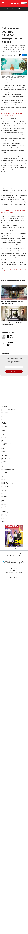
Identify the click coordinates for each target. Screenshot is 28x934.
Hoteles (18, 268)
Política (20, 8)
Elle (2, 447)
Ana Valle (9, 335)
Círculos (3, 438)
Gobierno (3, 423)
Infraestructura (5, 471)
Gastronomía (4, 512)
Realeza (3, 437)
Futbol (3, 500)
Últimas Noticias (7, 8)
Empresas (14, 8)
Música (3, 462)
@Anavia (9, 82)
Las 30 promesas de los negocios (14, 549)
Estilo (2, 457)
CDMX (3, 427)
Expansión (10, 342)
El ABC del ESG (5, 486)
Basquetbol (4, 504)
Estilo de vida (5, 453)
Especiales (4, 496)
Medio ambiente (5, 477)
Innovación (4, 485)
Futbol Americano (6, 503)
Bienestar (4, 518)
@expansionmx (13, 344)
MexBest (3, 511)
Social (3, 479)
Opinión (3, 430)
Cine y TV (4, 461)
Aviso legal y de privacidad (14, 572)
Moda (2, 440)
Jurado (3, 521)
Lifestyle (3, 507)
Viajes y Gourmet (6, 443)
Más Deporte (4, 506)
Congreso (4, 426)
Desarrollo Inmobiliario (7, 469)
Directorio (13, 577)
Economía (4, 410)
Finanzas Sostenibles (7, 483)
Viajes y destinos (6, 515)
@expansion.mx (14, 555)
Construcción (5, 468)
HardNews (5, 270)
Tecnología (4, 413)
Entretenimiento (5, 458)
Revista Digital (24, 3)
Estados (3, 429)
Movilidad (4, 482)
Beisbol (3, 501)
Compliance (13, 570)
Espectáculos (5, 436)
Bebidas (3, 514)
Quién (2, 434)
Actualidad (4, 492)
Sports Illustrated (6, 498)
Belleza (3, 441)
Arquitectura (4, 472)
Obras (3, 415)
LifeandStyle (4, 419)
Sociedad (4, 432)
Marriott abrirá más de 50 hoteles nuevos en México (12, 302)
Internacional (4, 412)
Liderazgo (4, 493)
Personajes (4, 517)
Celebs (3, 451)
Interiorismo (4, 473)
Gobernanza (4, 480)
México (3, 424)
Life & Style (4, 455)
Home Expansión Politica (8, 409)
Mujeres (3, 418)
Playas (24, 268)
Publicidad (13, 568)
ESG (2, 416)
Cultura (3, 444)
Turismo (12, 268)
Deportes (3, 459)
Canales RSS (14, 575)
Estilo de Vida (5, 520)
